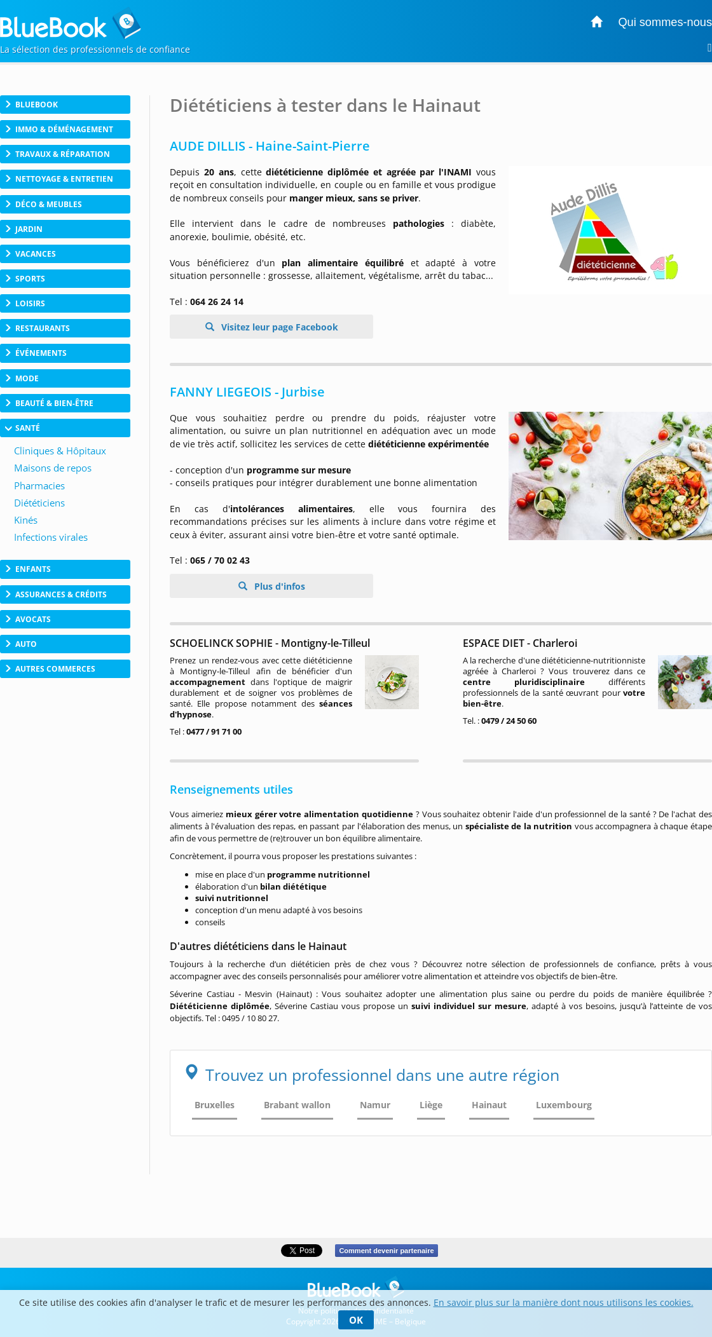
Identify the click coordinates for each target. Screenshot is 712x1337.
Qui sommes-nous (665, 22)
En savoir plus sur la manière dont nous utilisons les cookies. (564, 1302)
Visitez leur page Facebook (278, 327)
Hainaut (489, 1105)
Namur (375, 1105)
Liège (431, 1105)
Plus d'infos (278, 586)
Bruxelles (215, 1105)
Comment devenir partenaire (386, 1250)
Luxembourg (564, 1105)
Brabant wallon (297, 1105)
